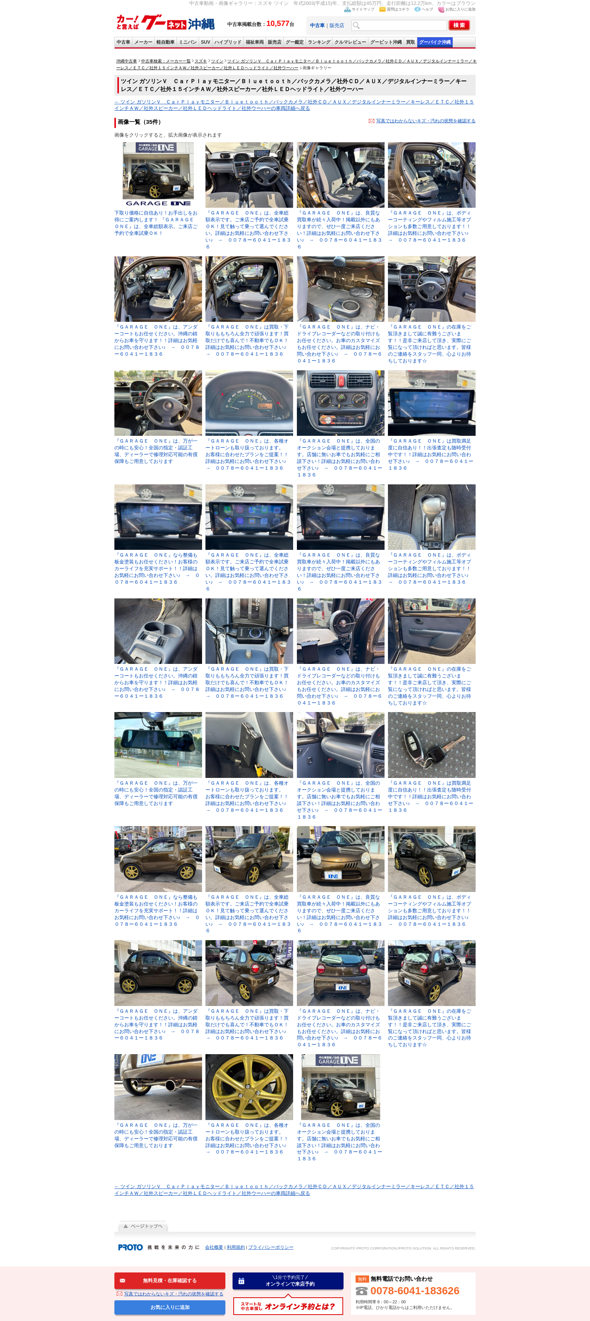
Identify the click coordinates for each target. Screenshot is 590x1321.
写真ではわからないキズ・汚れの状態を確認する (426, 120)
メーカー (143, 42)
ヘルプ (427, 9)
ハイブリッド (228, 42)
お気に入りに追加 (461, 9)
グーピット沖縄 (386, 42)
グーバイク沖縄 (435, 42)
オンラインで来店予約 (290, 1280)
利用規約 (236, 1247)
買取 (410, 42)
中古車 (123, 42)
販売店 (337, 25)
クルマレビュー (350, 42)
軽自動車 (166, 42)
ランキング (319, 42)
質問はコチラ (398, 9)
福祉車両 (255, 42)
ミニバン (188, 42)
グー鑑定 (295, 42)
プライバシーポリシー (270, 1247)
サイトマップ (363, 9)
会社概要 (214, 1247)
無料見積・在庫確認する (170, 1280)
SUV (205, 42)
